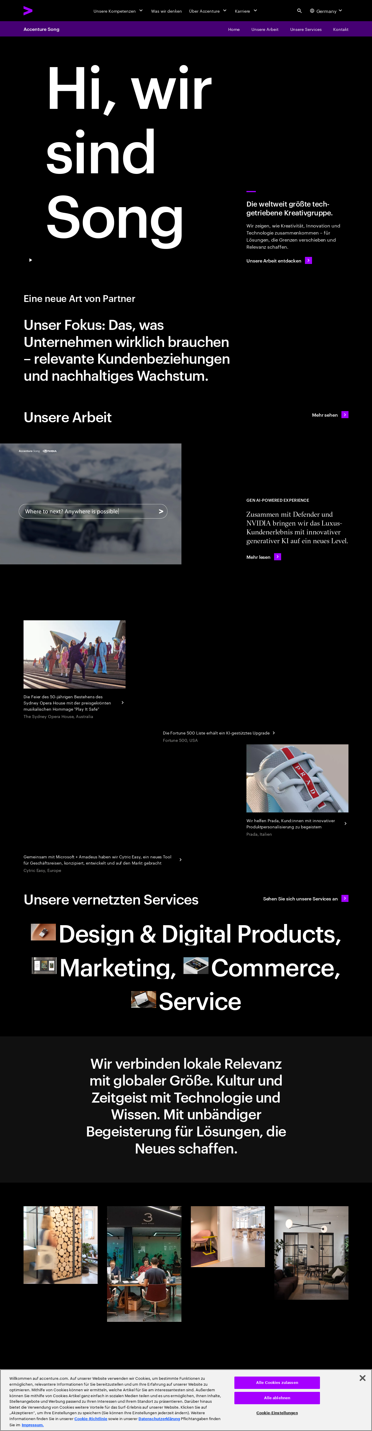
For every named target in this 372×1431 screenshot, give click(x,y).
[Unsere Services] (306, 28)
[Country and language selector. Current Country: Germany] (327, 11)
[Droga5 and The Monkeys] (75, 670)
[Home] (234, 28)
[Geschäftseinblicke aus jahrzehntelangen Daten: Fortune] (220, 732)
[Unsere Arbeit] (265, 28)
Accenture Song (41, 29)
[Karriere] (247, 10)
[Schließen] (362, 1378)
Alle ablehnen (277, 1398)
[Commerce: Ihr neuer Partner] (262, 966)
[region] (186, 1400)
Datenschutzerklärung (159, 1419)
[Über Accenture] (208, 10)
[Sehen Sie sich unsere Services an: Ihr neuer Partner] (305, 898)
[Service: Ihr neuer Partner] (186, 999)
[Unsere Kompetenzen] (118, 10)
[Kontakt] (340, 28)
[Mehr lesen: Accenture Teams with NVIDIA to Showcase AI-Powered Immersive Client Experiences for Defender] (263, 557)
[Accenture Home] (41, 10)
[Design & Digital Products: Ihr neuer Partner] (186, 932)
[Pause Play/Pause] (31, 260)
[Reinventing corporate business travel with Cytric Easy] (104, 859)
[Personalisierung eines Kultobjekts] (297, 791)
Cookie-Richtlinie (90, 1419)
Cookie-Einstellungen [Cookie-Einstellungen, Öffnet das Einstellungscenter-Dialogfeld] (277, 1413)
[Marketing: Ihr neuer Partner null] (104, 966)
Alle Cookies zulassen (277, 1383)
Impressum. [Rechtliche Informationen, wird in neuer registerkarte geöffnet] (33, 1425)
